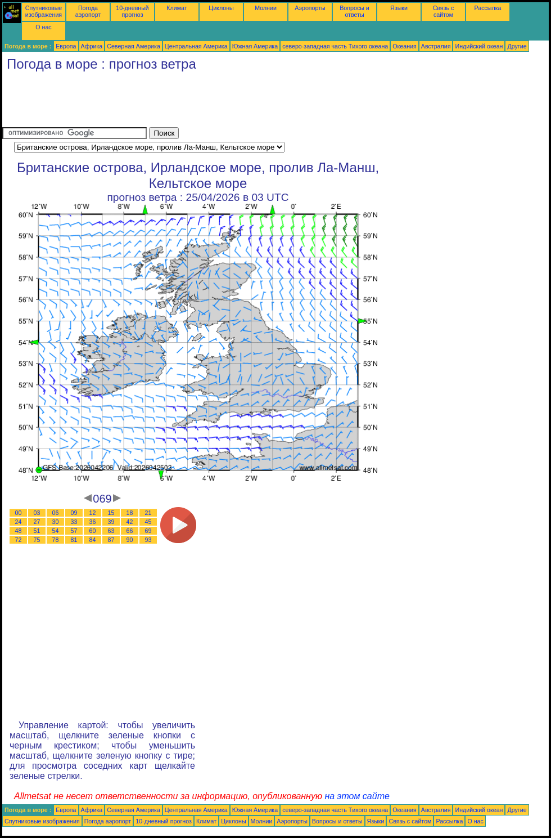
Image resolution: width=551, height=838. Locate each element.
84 (92, 539)
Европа (66, 46)
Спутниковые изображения (43, 11)
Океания (404, 46)
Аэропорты (310, 8)
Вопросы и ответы (354, 11)
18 (130, 512)
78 (55, 539)
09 (74, 512)
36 (92, 521)
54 (55, 530)
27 (37, 521)
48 (18, 530)
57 (74, 530)
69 (148, 530)
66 (130, 530)
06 (55, 512)
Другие (516, 46)
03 (37, 512)
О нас (43, 27)
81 (74, 539)
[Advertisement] (207, 102)
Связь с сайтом (443, 11)
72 (18, 539)
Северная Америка (133, 46)
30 (55, 521)
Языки (399, 8)
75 (37, 539)
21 (148, 512)
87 (111, 539)
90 (130, 539)
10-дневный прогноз (132, 11)
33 (74, 521)
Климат (176, 8)
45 (148, 521)
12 (92, 512)
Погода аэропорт (88, 11)
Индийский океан (479, 46)
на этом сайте (357, 796)
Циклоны (221, 8)
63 (111, 530)
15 (111, 512)
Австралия (436, 46)
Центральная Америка (196, 46)
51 (37, 530)
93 (148, 539)
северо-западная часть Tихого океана (335, 46)
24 (18, 521)
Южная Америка (255, 46)
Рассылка (487, 8)
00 (18, 512)
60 (92, 530)
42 (130, 521)
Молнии (266, 8)
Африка (92, 46)
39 (111, 521)
